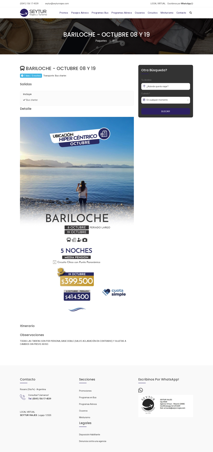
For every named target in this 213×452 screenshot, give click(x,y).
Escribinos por (180, 3)
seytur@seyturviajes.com (57, 3)
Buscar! (165, 111)
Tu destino (146, 80)
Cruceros (140, 12)
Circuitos (153, 12)
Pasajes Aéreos (80, 12)
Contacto (181, 12)
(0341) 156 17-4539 (29, 3)
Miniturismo (167, 12)
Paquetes (101, 40)
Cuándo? (145, 93)
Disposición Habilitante (89, 434)
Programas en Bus (87, 397)
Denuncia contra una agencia (92, 441)
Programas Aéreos (121, 12)
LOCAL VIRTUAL (158, 3)
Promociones (85, 391)
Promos (63, 12)
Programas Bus (100, 12)
